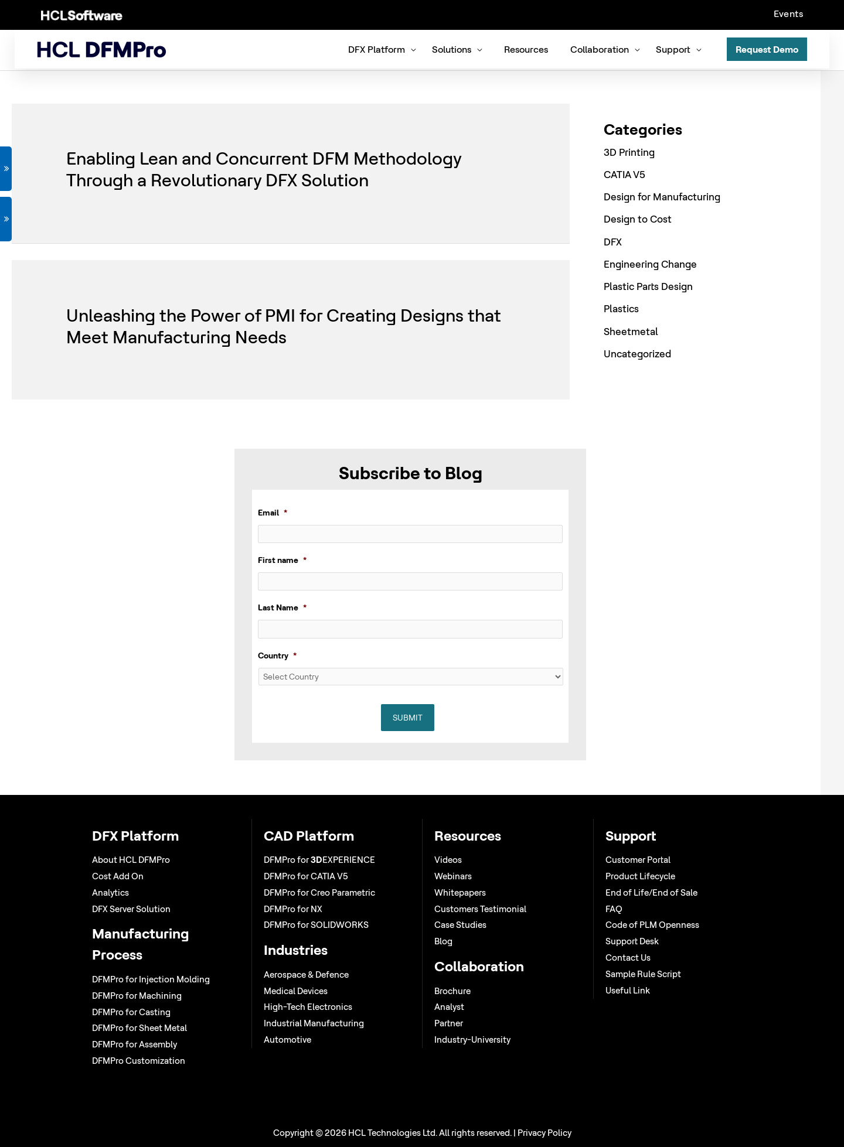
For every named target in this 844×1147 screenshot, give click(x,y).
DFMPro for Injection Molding (151, 979)
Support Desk (632, 941)
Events (788, 14)
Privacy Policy (544, 1132)
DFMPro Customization (138, 1060)
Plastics (621, 307)
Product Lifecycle (640, 876)
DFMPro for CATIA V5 (306, 876)
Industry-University (472, 1039)
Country (277, 655)
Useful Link (627, 990)
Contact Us (628, 957)
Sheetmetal (631, 329)
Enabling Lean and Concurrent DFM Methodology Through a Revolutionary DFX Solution (263, 168)
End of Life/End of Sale (651, 892)
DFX (613, 240)
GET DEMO (6, 168)
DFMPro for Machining (137, 995)
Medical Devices (296, 990)
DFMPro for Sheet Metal (139, 1027)
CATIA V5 (624, 172)
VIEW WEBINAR (6, 219)
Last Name (282, 607)
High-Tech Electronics (308, 1006)
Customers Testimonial (480, 908)
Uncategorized (637, 352)
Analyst (449, 1006)
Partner (448, 1023)
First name (282, 559)
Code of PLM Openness (652, 924)
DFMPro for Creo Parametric (319, 892)
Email (272, 511)
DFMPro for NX (293, 908)
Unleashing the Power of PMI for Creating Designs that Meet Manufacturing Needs (283, 324)
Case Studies (460, 924)
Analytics (110, 892)
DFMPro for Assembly (134, 1044)
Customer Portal (638, 859)
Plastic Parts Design (648, 284)
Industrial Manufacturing (314, 1023)
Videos (448, 859)
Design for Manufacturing (662, 195)
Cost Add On (118, 876)
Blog (443, 941)
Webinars (453, 876)
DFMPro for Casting (131, 1012)
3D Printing (629, 150)
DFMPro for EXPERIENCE (319, 859)
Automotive (287, 1039)
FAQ (613, 908)
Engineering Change (650, 262)
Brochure (452, 990)
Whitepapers (460, 892)
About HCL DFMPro (131, 859)
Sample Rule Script (643, 973)
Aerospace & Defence (306, 974)
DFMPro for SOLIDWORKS (316, 924)
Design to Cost (638, 217)
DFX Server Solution (131, 908)
